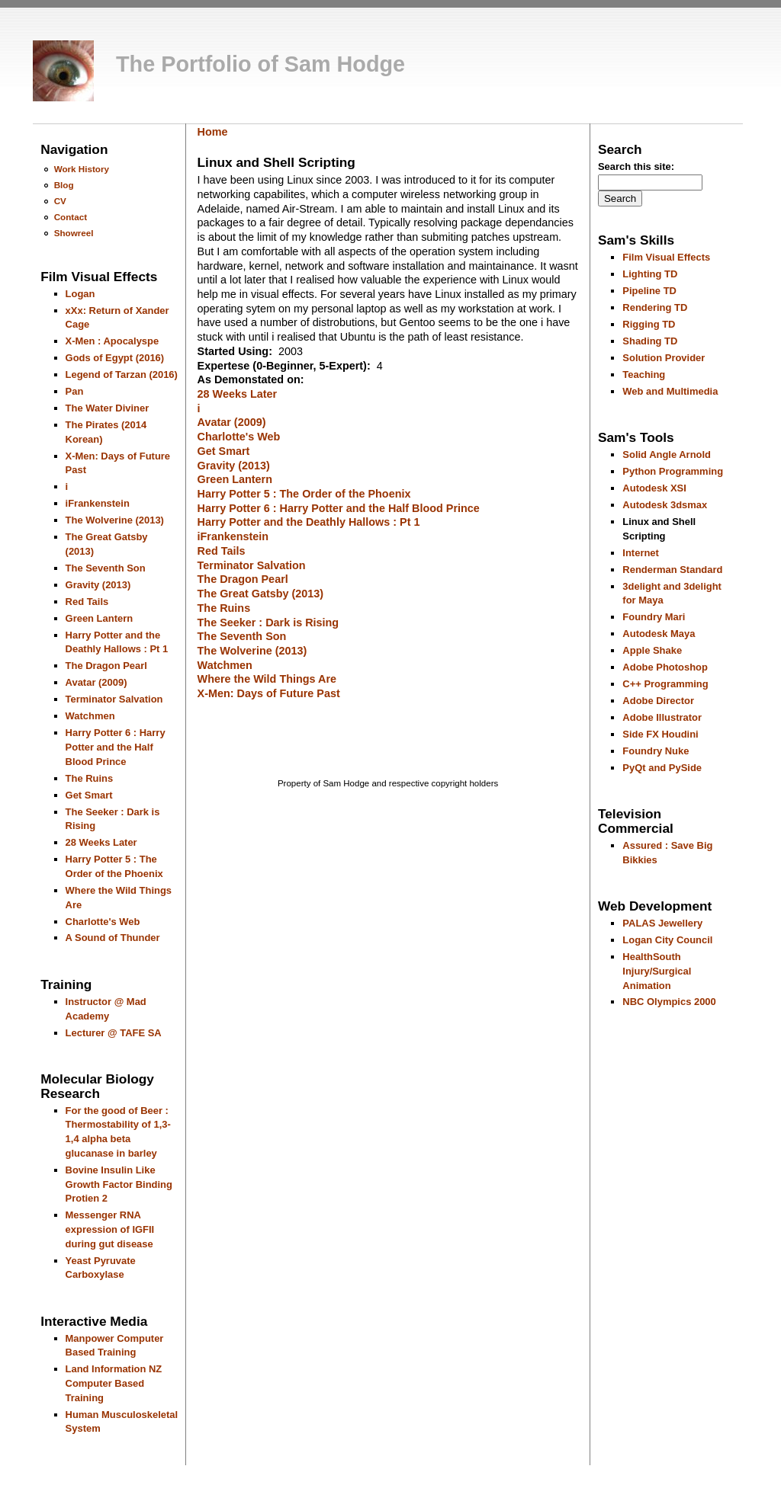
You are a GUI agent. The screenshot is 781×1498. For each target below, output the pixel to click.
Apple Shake (652, 650)
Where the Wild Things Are (267, 679)
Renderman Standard (672, 569)
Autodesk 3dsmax (664, 505)
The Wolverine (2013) (115, 520)
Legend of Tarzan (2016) (122, 374)
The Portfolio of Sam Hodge (260, 64)
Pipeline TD (649, 290)
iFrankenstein (98, 503)
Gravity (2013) (98, 585)
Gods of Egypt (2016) (115, 357)
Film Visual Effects (666, 257)
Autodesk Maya (658, 633)
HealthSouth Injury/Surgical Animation (656, 971)
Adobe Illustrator (662, 717)
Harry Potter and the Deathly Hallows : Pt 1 (309, 522)
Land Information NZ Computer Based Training (114, 1383)
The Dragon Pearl (106, 665)
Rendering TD (654, 307)
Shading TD (649, 341)
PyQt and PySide (662, 767)
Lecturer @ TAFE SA (114, 1033)
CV (60, 201)
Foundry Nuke (655, 751)
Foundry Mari (653, 617)
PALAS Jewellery (662, 923)
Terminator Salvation (114, 699)
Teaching (643, 374)
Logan (80, 293)
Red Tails (87, 601)
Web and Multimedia (670, 391)
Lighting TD (649, 274)
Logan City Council (667, 940)
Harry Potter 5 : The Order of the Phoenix (304, 494)
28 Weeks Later (101, 842)
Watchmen (90, 716)
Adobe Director (658, 700)
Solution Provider (663, 357)
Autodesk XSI (654, 488)
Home (213, 132)
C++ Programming (665, 684)
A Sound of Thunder (113, 937)
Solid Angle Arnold (666, 454)
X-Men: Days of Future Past (269, 693)
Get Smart (89, 795)
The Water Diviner (107, 408)
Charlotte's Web (103, 921)
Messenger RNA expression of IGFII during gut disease (110, 1229)
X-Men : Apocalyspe (112, 341)
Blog (64, 185)
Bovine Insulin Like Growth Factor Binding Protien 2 (119, 1184)
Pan (75, 391)
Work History (81, 169)
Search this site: (636, 166)
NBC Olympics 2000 (668, 1001)
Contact (70, 217)
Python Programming (672, 471)
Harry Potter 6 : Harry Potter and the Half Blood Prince (116, 747)
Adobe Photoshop (665, 667)
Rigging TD (648, 324)
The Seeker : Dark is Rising (268, 622)
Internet (640, 553)
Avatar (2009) (96, 682)
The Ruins (90, 778)
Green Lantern (99, 618)
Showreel (74, 233)
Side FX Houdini (660, 734)
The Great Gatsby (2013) (261, 593)
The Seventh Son (106, 568)
